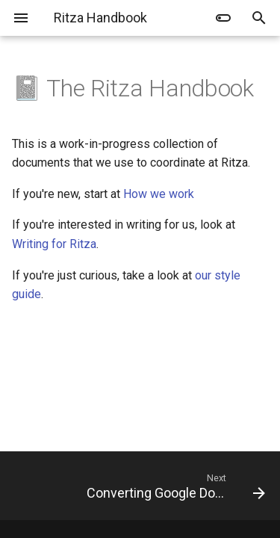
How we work (158, 194)
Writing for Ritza (54, 244)
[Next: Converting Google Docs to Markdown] (174, 485)
